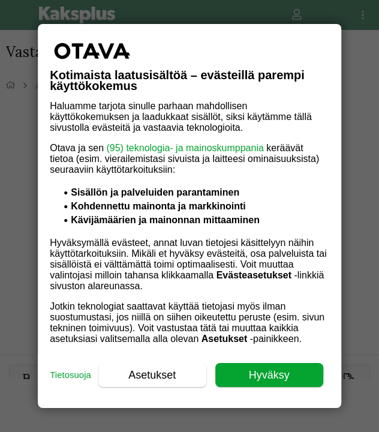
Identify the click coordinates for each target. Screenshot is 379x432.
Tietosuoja (70, 375)
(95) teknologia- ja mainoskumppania (184, 148)
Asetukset (152, 375)
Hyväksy (269, 375)
